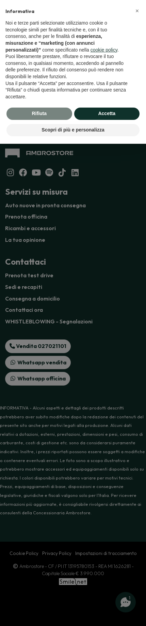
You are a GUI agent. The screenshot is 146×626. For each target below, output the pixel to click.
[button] (137, 10)
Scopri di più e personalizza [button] (73, 130)
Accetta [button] (106, 113)
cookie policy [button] (104, 50)
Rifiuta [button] (39, 113)
